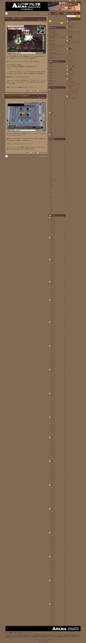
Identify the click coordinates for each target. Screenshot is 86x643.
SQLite (38, 639)
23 (62, 22)
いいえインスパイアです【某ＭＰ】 (17, 95)
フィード (72, 0)
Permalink (27, 90)
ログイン (78, 0)
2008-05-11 (44, 97)
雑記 (45, 22)
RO (43, 22)
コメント (33, 90)
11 (50, 21)
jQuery (42, 639)
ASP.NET (35, 639)
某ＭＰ (39, 20)
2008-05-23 (44, 20)
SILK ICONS (50, 639)
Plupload (45, 639)
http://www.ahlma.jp (28, 632)
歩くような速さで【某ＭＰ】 (15, 18)
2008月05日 (57, 13)
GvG (45, 99)
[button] (78, 16)
